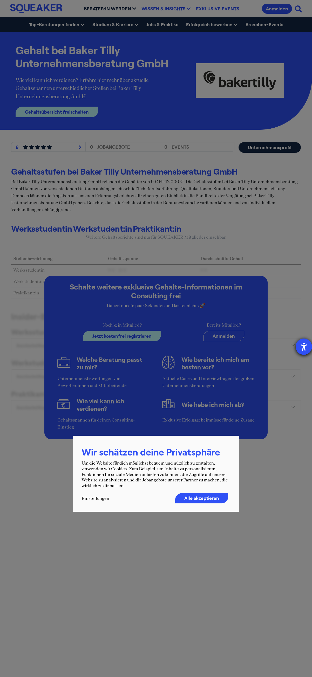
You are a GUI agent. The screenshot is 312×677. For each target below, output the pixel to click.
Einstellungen (95, 498)
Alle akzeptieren (201, 498)
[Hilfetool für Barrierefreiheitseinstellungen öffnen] (304, 346)
